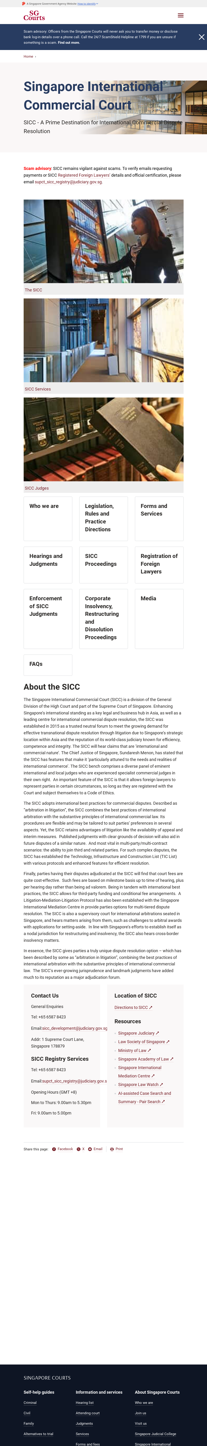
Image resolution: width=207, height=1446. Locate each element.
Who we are (144, 1403)
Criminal (30, 1403)
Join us (140, 1413)
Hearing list (85, 1403)
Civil (27, 1413)
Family (29, 1423)
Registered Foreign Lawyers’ (84, 175)
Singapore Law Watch (138, 1084)
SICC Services (38, 389)
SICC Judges (37, 488)
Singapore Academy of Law (143, 1059)
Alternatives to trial (38, 1434)
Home (28, 56)
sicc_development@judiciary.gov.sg (75, 1028)
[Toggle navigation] (181, 15)
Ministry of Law (132, 1050)
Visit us (141, 1423)
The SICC (33, 290)
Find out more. (69, 43)
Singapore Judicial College (155, 1434)
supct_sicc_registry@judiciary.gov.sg (68, 181)
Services (82, 1434)
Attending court (88, 1413)
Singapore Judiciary (136, 1033)
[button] (87, 3)
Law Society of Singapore (141, 1041)
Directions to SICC (131, 1007)
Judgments (84, 1423)
